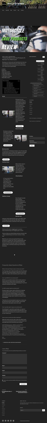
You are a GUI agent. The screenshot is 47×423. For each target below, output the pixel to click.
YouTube (22, 10)
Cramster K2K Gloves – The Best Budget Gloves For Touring (12, 328)
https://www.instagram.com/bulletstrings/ (35, 118)
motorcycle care (7, 342)
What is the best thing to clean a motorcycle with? (12, 88)
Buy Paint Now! (6, 159)
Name (3, 365)
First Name (31, 136)
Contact (15, 10)
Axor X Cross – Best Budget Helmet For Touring (10, 330)
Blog (11, 10)
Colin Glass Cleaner (11, 84)
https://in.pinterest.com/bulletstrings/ (35, 121)
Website (3, 375)
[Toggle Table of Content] (18, 81)
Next (3, 337)
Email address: (37, 142)
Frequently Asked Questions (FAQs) (8, 87)
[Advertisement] (23, 18)
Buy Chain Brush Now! (8, 192)
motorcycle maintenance (16, 342)
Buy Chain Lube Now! (8, 145)
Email (3, 370)
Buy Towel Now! (6, 225)
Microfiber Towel (42, 80)
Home (3, 10)
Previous (3, 338)
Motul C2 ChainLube (42, 63)
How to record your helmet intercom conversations (11, 331)
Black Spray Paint (11, 83)
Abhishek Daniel (12, 56)
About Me (7, 10)
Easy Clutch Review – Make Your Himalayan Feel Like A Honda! (13, 333)
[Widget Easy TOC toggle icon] (44, 57)
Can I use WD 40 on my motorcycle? (10, 89)
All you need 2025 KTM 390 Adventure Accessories (11, 326)
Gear (18, 10)
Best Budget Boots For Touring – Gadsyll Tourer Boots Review (13, 329)
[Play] (14, 255)
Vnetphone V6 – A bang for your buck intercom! (10, 332)
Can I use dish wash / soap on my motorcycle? (39, 93)
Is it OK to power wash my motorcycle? (37, 90)
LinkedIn (30, 114)
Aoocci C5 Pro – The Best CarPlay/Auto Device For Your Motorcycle (14, 327)
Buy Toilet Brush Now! (20, 213)
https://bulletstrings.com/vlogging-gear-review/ (12, 230)
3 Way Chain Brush (11, 85)
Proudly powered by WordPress (24, 420)
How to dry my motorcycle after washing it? (38, 96)
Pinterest (30, 112)
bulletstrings (16, 4)
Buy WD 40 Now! (19, 126)
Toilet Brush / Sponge (42, 76)
